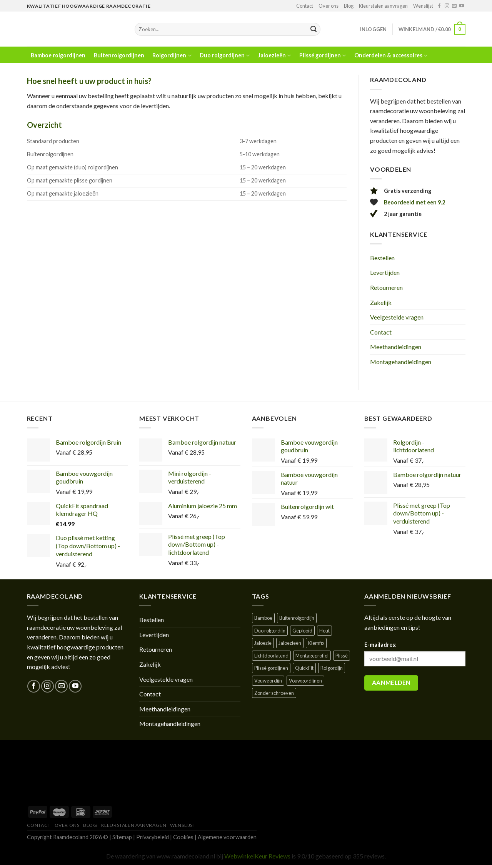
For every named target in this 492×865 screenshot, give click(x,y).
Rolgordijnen (171, 55)
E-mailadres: (380, 644)
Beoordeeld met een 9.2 (414, 202)
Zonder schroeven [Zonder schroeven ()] (274, 693)
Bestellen (382, 257)
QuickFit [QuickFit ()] (304, 668)
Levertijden (385, 272)
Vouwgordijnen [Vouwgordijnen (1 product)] (305, 681)
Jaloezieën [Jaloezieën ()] (290, 643)
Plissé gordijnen (322, 55)
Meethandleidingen (395, 346)
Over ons (329, 6)
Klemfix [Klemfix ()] (316, 643)
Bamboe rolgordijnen (58, 55)
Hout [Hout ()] (324, 630)
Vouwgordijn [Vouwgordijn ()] (268, 681)
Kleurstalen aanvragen (383, 6)
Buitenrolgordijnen (119, 55)
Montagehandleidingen (400, 361)
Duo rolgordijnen (225, 55)
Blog (349, 6)
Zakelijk (381, 302)
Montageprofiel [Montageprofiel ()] (312, 656)
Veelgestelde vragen (397, 317)
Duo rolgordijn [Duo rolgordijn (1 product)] (269, 630)
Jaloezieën (274, 55)
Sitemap (122, 837)
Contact (304, 6)
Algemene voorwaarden (227, 837)
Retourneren (386, 287)
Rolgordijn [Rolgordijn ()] (331, 668)
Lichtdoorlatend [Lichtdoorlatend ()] (271, 656)
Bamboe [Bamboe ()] (263, 618)
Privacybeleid (152, 837)
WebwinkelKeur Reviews (257, 856)
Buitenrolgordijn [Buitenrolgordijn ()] (296, 618)
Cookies (183, 837)
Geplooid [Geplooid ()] (302, 630)
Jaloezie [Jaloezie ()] (263, 643)
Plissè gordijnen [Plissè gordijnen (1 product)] (271, 668)
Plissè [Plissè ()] (341, 656)
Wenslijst (423, 6)
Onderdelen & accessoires (390, 55)
